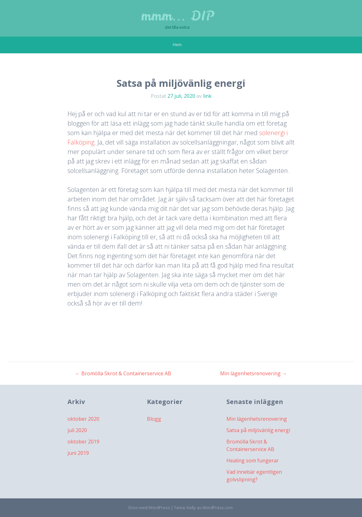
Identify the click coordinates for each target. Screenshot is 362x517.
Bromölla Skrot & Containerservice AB (123, 373)
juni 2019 (78, 452)
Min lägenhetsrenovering (253, 373)
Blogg (154, 418)
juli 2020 (77, 430)
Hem (177, 44)
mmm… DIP (177, 16)
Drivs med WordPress (149, 507)
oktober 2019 (83, 441)
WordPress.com (217, 507)
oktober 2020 (83, 418)
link (207, 95)
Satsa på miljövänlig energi (258, 430)
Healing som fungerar (252, 460)
